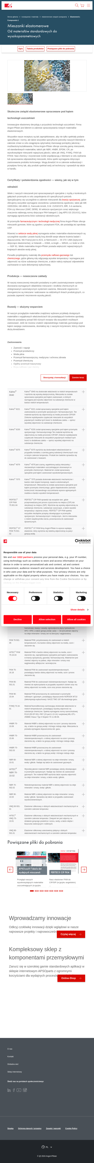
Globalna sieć (13, 1064)
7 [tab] (61, 891)
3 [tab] (41, 891)
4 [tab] (46, 891)
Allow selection (47, 619)
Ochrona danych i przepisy (29, 1128)
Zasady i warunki (53, 1128)
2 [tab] (37, 891)
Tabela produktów (35, 48)
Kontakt (10, 1057)
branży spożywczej (71, 199)
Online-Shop (68, 978)
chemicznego (13, 258)
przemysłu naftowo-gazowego (55, 255)
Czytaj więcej (68, 934)
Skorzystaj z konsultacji (54, 377)
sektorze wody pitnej (28, 233)
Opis (20, 48)
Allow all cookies (76, 619)
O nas (9, 1049)
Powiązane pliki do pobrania (61, 48)
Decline (18, 619)
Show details (78, 609)
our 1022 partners (22, 557)
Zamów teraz (78, 377)
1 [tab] (32, 891)
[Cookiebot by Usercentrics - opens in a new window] (77, 541)
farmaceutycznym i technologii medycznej (40, 221)
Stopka (10, 1128)
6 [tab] (56, 891)
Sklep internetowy (14, 1072)
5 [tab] (51, 891)
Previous (10, 869)
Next (84, 869)
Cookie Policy (71, 1128)
